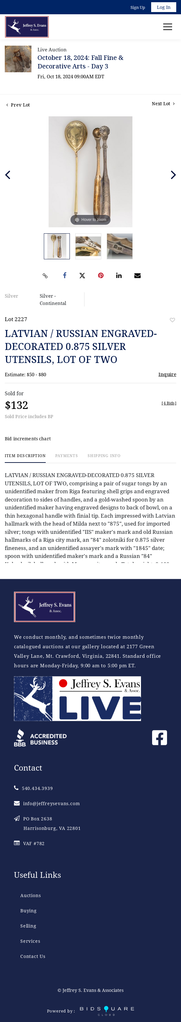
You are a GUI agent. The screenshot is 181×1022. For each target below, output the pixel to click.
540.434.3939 (33, 788)
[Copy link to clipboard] (45, 276)
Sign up (138, 7)
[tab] (25, 458)
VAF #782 (29, 843)
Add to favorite (172, 320)
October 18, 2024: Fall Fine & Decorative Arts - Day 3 (80, 61)
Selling (28, 926)
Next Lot (163, 103)
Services (30, 941)
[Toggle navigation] (167, 27)
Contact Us (32, 956)
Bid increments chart (28, 439)
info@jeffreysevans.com (47, 803)
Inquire (167, 374)
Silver (11, 296)
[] (169, 403)
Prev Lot (18, 105)
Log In (164, 7)
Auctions (30, 895)
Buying (28, 911)
